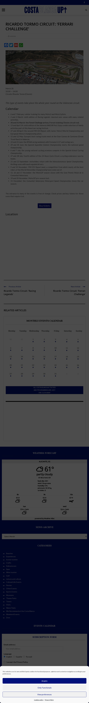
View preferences (44, 694)
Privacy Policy (49, 700)
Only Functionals (45, 688)
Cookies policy (39, 700)
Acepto (44, 681)
